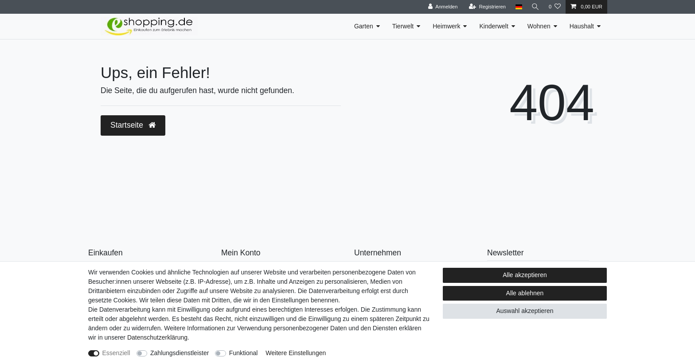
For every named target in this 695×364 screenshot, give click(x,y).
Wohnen (539, 26)
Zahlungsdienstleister (179, 352)
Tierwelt (403, 26)
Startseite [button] (133, 125)
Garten (363, 26)
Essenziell (116, 352)
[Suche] (535, 7)
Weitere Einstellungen (296, 352)
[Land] (517, 7)
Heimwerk (446, 26)
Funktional (243, 352)
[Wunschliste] (555, 7)
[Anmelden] (441, 7)
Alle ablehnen (525, 293)
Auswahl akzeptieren (524, 310)
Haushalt (582, 26)
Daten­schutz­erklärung (157, 337)
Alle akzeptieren (525, 274)
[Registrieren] (486, 7)
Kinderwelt (493, 26)
